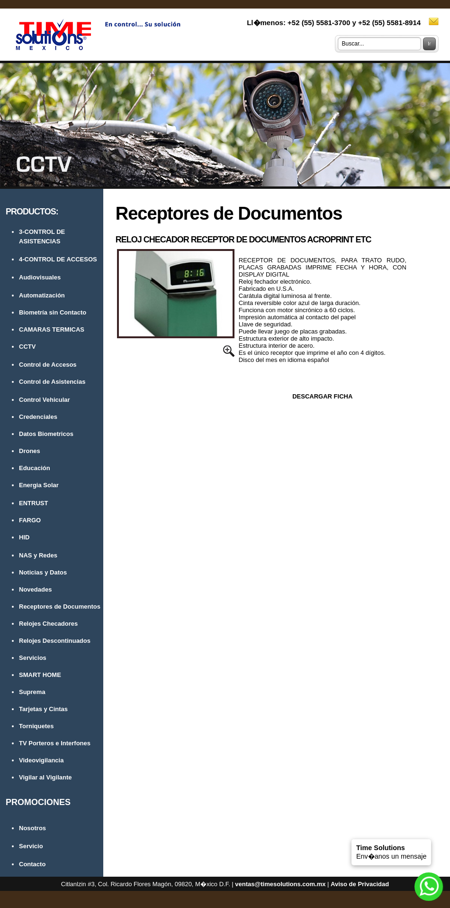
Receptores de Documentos (59, 606)
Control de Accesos (48, 364)
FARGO (30, 520)
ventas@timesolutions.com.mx (280, 884)
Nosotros (32, 828)
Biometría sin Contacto (52, 312)
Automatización (42, 295)
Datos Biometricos (46, 433)
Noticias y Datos (43, 572)
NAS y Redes (38, 555)
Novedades (35, 589)
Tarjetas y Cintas (43, 709)
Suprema (32, 691)
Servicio (31, 846)
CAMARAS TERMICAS (51, 329)
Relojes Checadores (48, 623)
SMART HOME (40, 674)
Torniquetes (36, 726)
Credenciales (38, 416)
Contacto (32, 864)
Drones (29, 450)
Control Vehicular (44, 399)
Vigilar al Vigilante (45, 777)
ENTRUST (33, 503)
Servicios (32, 657)
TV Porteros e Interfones (54, 743)
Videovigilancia (41, 760)
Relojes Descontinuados (54, 640)
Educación (34, 468)
